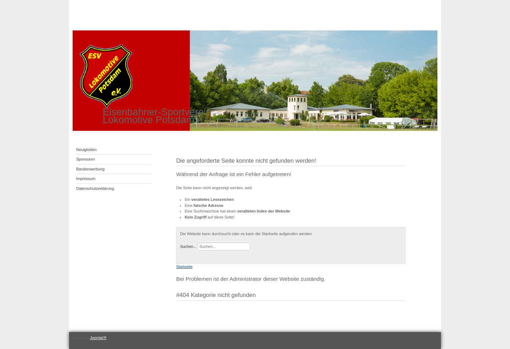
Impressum (85, 178)
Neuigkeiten (86, 149)
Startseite (184, 266)
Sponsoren (85, 159)
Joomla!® (98, 338)
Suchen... (188, 246)
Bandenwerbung (90, 169)
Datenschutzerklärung (95, 188)
